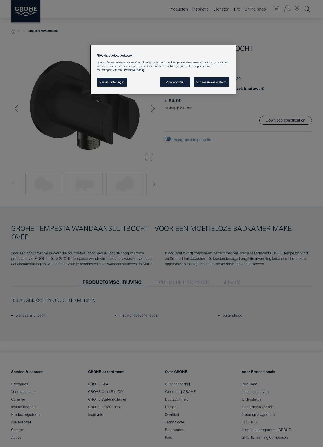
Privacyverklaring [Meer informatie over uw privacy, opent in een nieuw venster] (134, 69)
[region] (163, 69)
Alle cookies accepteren (211, 81)
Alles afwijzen (175, 81)
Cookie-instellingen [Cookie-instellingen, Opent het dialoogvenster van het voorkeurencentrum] (112, 81)
